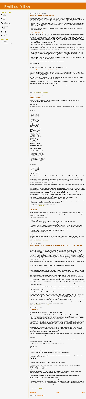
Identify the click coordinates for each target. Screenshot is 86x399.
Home (57, 392)
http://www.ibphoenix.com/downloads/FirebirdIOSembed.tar (44, 69)
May (5, 27)
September (6, 23)
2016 (4, 18)
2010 (4, 31)
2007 (4, 35)
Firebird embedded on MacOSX (37, 32)
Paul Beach (5, 41)
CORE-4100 (34, 309)
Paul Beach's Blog (17, 6)
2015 (4, 19)
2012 (4, 28)
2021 (4, 14)
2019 (4, 15)
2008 (4, 34)
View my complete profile (7, 43)
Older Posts (82, 392)
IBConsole (33, 210)
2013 (4, 22)
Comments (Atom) (40, 395)
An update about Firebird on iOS (42, 15)
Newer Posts (33, 392)
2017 (4, 17)
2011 (4, 30)
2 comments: (45, 240)
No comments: (46, 304)
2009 (4, 32)
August (5, 26)
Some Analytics (35, 97)
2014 (4, 21)
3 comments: (45, 205)
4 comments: (45, 92)
